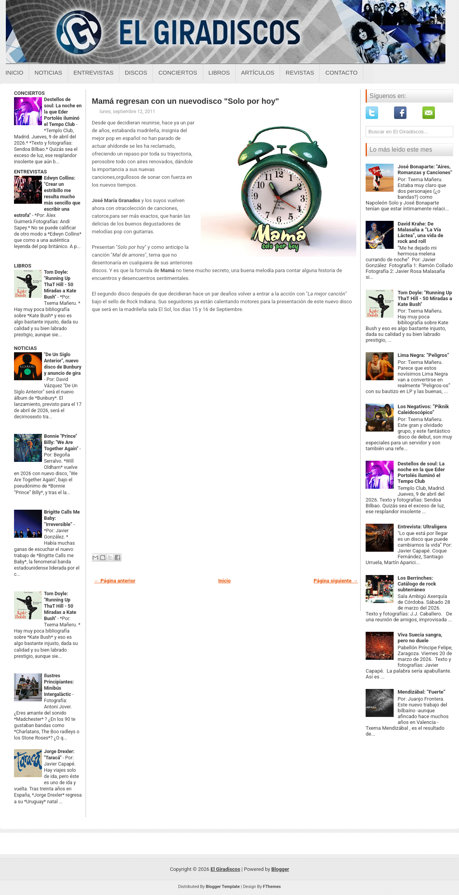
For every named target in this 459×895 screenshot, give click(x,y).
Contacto (341, 72)
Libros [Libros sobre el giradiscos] (219, 72)
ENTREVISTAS (30, 172)
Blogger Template (223, 886)
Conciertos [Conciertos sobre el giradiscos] (177, 72)
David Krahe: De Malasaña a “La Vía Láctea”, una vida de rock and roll (420, 232)
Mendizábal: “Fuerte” (421, 692)
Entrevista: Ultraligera (422, 527)
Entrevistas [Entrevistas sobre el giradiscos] (94, 72)
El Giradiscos (225, 869)
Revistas (300, 72)
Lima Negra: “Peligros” (423, 355)
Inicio (14, 72)
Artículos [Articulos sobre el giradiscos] (258, 72)
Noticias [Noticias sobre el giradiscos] (48, 72)
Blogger (280, 869)
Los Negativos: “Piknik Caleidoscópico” (423, 409)
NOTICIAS (25, 348)
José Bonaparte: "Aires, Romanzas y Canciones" (425, 169)
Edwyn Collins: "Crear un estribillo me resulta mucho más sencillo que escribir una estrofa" (47, 196)
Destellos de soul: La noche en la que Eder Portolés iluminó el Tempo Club (63, 112)
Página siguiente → (336, 581)
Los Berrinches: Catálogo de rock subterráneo (417, 584)
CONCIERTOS (29, 93)
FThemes (272, 886)
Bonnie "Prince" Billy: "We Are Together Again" (61, 442)
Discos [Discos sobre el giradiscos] (136, 72)
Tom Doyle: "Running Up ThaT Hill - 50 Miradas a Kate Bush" (60, 284)
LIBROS (22, 266)
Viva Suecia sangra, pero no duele (420, 637)
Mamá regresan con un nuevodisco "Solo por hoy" (185, 101)
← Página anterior (114, 581)
